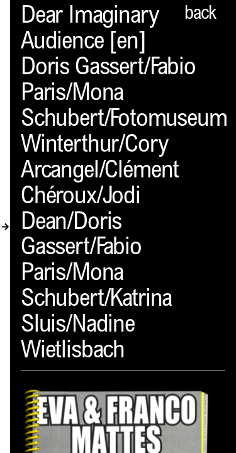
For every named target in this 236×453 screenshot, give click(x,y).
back (200, 14)
